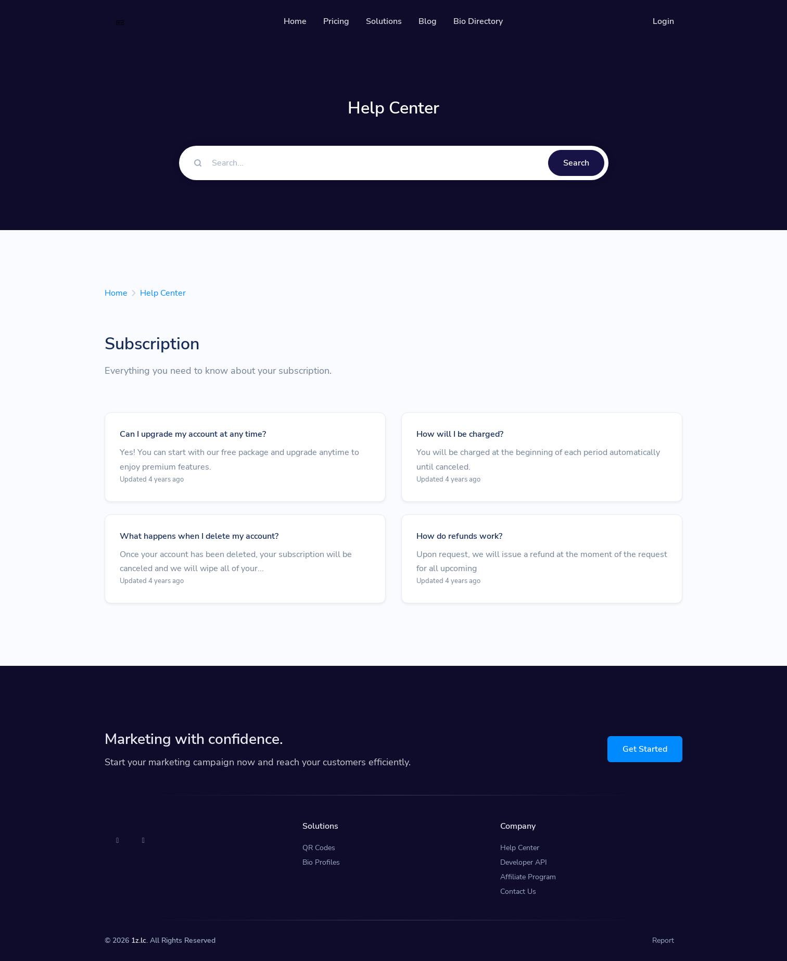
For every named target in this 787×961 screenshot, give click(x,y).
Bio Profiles (321, 862)
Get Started (645, 749)
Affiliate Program (528, 877)
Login (663, 21)
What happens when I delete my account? (199, 536)
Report (663, 940)
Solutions (384, 21)
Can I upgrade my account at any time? (193, 434)
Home (295, 21)
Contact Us (518, 891)
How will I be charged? (459, 434)
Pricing (336, 21)
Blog (427, 21)
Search (576, 163)
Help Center (163, 293)
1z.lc (138, 940)
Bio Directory (478, 21)
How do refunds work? (459, 536)
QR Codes (318, 848)
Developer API (523, 862)
